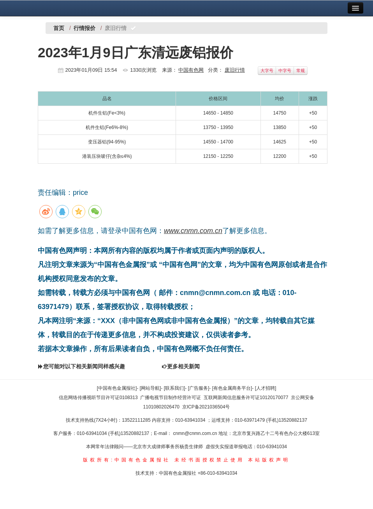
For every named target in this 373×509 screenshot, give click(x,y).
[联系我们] (174, 388)
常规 (300, 70)
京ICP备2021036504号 (206, 407)
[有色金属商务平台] (232, 388)
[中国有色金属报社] (117, 388)
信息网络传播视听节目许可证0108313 (98, 397)
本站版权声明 (269, 460)
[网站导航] (150, 388)
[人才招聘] (265, 388)
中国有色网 (191, 70)
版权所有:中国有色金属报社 (127, 460)
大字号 (266, 70)
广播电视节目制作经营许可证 (170, 397)
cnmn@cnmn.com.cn (195, 433)
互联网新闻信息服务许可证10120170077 (246, 397)
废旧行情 (235, 70)
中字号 (284, 70)
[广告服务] (198, 388)
